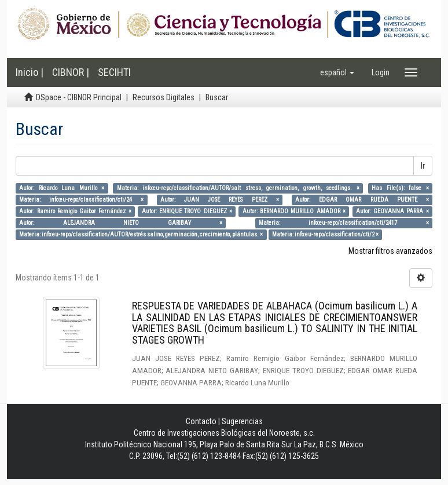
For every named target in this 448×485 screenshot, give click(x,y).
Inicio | (29, 72)
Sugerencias (242, 421)
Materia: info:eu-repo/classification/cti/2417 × (344, 223)
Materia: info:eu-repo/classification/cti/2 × (325, 234)
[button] (337, 72)
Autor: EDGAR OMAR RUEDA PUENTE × (361, 199)
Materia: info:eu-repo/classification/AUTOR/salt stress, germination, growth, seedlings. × (238, 188)
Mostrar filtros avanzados (390, 251)
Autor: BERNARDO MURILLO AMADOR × (294, 211)
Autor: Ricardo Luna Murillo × (61, 188)
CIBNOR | (70, 72)
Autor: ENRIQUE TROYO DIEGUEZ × (187, 211)
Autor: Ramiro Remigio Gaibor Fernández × (75, 211)
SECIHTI (114, 72)
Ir (423, 165)
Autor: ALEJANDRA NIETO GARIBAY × (120, 223)
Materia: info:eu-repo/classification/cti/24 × (81, 199)
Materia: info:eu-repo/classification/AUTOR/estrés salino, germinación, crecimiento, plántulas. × (141, 234)
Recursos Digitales (163, 97)
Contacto (201, 421)
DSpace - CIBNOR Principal (79, 97)
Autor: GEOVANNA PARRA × (392, 211)
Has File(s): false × (400, 188)
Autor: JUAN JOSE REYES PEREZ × (219, 199)
